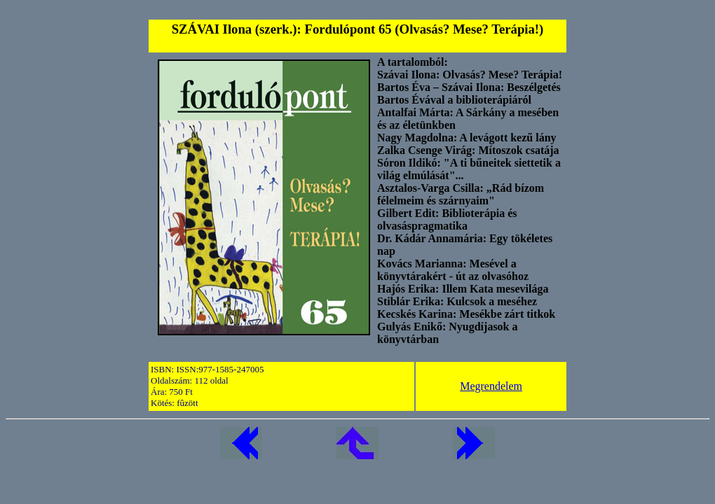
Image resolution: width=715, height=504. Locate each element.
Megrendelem (491, 386)
